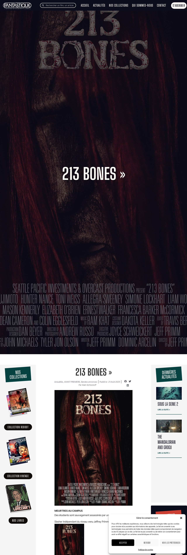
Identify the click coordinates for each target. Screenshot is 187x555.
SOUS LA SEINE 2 (168, 404)
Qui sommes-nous (142, 5)
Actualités (99, 5)
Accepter (123, 542)
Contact (161, 5)
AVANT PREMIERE (72, 382)
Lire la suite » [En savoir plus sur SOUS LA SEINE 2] (164, 409)
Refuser (147, 542)
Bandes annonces (89, 382)
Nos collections (118, 5)
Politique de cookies (145, 550)
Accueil (85, 5)
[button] (181, 518)
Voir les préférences (171, 542)
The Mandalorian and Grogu (167, 442)
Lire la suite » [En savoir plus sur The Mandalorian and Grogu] (164, 453)
